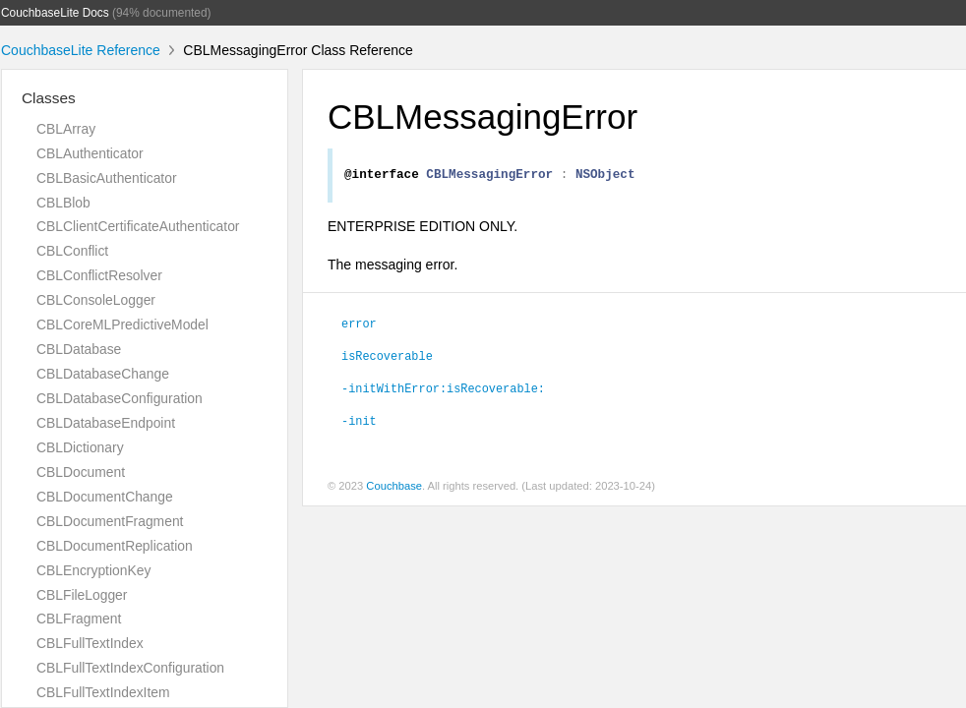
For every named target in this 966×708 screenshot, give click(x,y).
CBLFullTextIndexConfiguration (130, 668)
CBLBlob (63, 202)
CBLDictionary (80, 447)
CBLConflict (72, 251)
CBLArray (65, 129)
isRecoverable (387, 358)
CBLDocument (80, 472)
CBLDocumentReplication (114, 546)
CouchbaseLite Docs (55, 13)
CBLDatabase (78, 349)
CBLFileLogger (81, 595)
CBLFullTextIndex (90, 643)
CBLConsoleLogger (95, 300)
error (359, 325)
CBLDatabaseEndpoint (105, 423)
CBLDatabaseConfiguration (119, 398)
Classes (49, 97)
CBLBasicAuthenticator (106, 178)
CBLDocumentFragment (109, 521)
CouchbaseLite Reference (80, 50)
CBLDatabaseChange (102, 374)
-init (359, 423)
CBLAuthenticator (90, 153)
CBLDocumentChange (104, 496)
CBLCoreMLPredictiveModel (122, 324)
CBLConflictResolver (99, 275)
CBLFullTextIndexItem (103, 692)
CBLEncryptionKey (93, 570)
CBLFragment (78, 618)
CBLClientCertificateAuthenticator (137, 226)
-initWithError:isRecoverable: (443, 390)
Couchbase (394, 489)
